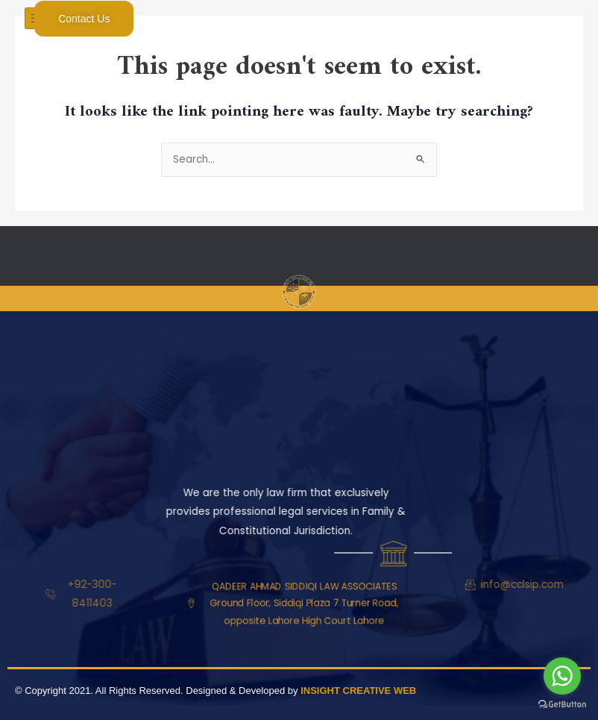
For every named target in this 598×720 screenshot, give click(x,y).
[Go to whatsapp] (562, 676)
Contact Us (84, 19)
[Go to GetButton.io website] (562, 705)
